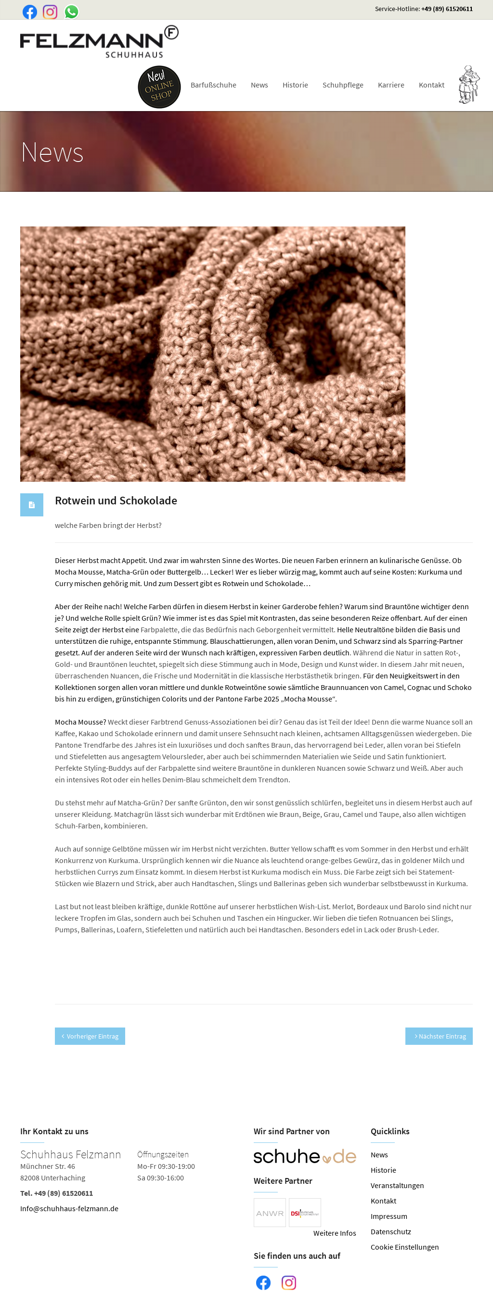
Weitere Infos (334, 1233)
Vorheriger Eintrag (90, 1036)
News (259, 84)
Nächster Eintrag (440, 1036)
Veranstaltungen (397, 1185)
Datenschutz (391, 1231)
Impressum (389, 1216)
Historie (295, 84)
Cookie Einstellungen (405, 1247)
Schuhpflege (343, 84)
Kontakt (431, 84)
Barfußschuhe (213, 84)
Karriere (391, 84)
